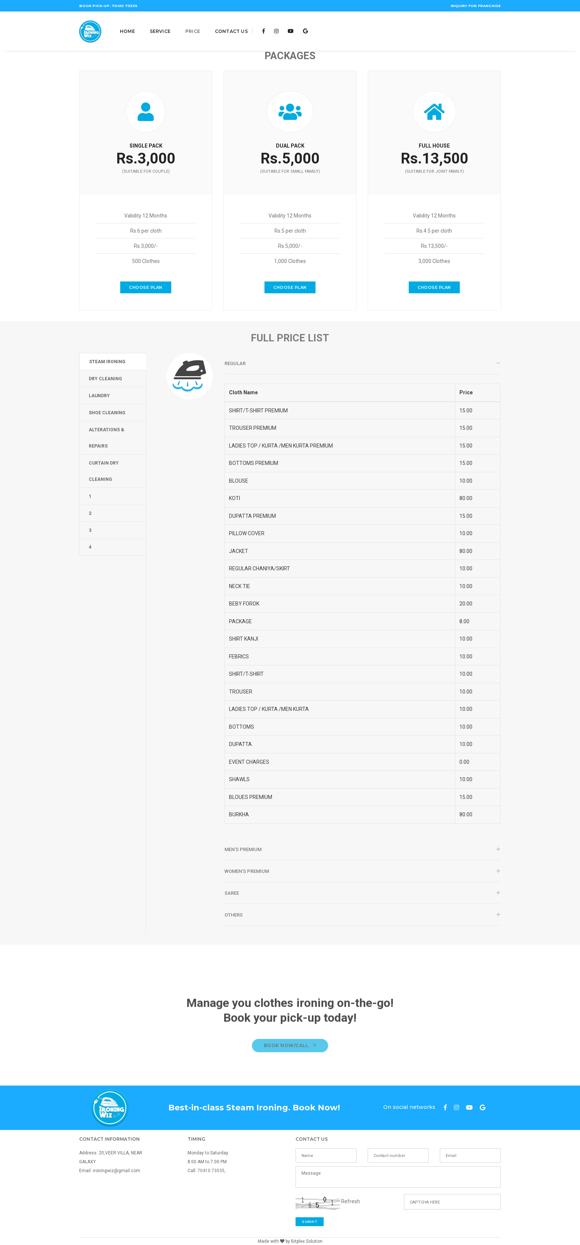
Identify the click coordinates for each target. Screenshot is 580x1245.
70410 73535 (211, 1170)
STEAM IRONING (107, 361)
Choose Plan (145, 293)
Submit (309, 1221)
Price (192, 26)
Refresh (350, 1201)
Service (160, 26)
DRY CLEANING (105, 378)
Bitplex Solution (307, 1241)
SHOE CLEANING (107, 412)
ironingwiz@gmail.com (116, 1170)
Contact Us (231, 26)
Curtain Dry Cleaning (104, 471)
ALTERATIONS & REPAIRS (106, 438)
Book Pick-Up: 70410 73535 (108, 6)
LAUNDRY (99, 395)
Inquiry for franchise (474, 6)
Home (127, 26)
